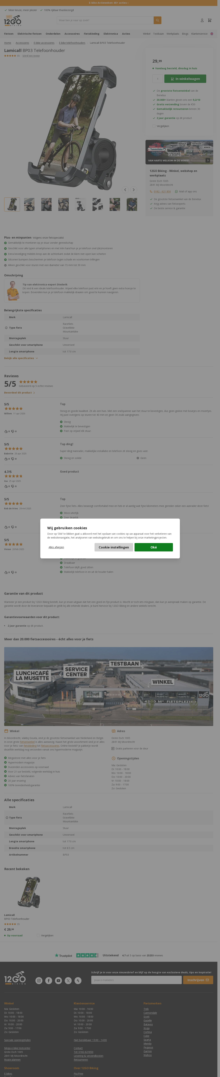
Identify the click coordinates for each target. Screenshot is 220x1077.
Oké (154, 547)
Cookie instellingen (114, 547)
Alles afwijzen (56, 547)
